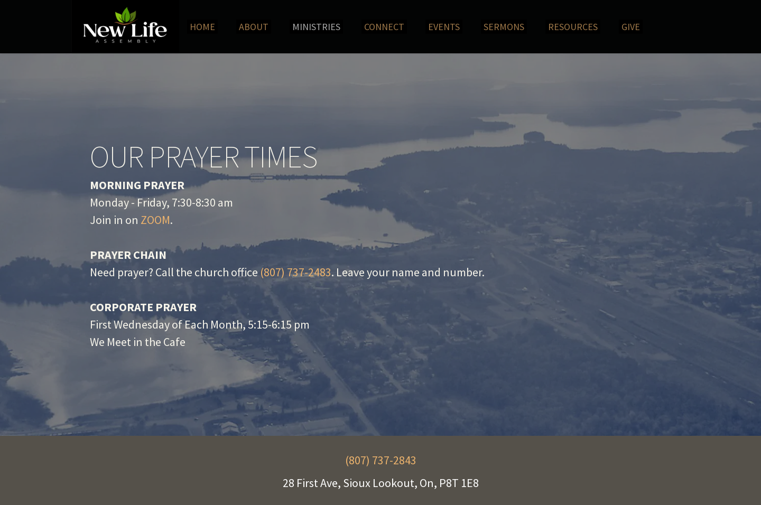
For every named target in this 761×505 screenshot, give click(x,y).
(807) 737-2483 (295, 272)
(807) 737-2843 (380, 460)
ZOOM (155, 219)
